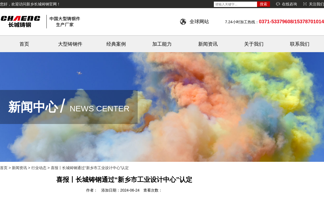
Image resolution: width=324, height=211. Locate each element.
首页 (24, 44)
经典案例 (116, 44)
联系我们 (299, 44)
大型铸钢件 (70, 44)
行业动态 (38, 168)
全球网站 (199, 21)
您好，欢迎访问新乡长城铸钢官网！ (30, 4)
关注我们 (316, 4)
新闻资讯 (208, 44)
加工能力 (162, 44)
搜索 (263, 4)
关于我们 (254, 44)
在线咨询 (289, 4)
